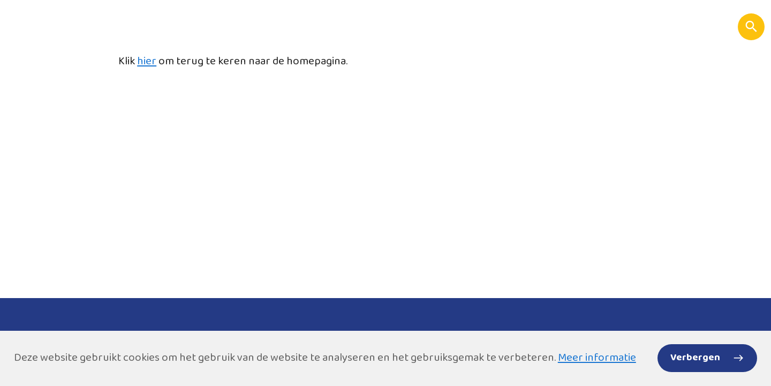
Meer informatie (597, 358)
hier (146, 61)
